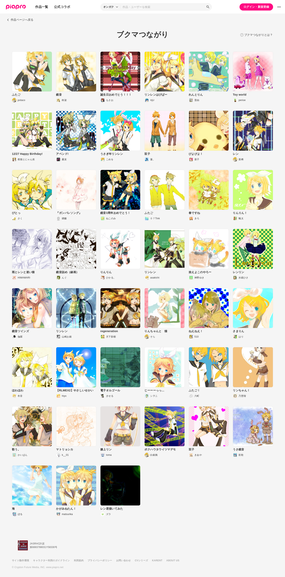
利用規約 (79, 560)
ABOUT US (172, 560)
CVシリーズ (141, 560)
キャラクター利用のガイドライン (51, 560)
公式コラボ (62, 7)
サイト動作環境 (20, 560)
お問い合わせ (123, 560)
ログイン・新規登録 (256, 6)
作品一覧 (41, 7)
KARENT (157, 560)
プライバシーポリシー (100, 560)
